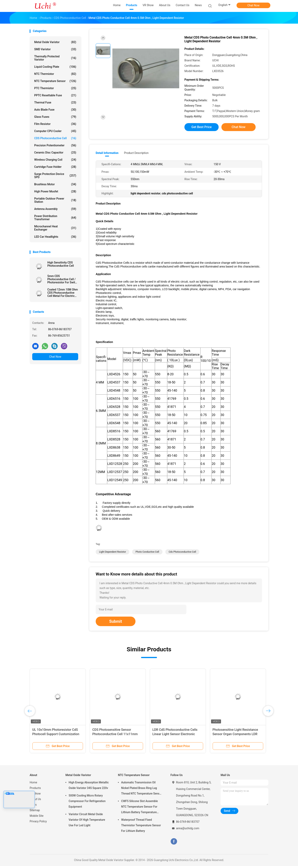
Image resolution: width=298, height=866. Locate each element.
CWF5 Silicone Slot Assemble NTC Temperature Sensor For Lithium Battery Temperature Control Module (139, 807)
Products (35, 788)
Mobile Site (37, 815)
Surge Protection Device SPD (55, 175)
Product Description (136, 152)
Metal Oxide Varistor (55, 42)
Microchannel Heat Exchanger (55, 228)
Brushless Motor (55, 184)
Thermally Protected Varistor (55, 58)
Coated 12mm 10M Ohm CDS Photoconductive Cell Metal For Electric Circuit (62, 292)
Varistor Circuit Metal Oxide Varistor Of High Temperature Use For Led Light (87, 820)
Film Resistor (55, 124)
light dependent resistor (112, 551)
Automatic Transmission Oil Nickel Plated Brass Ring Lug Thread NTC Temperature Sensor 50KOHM (141, 788)
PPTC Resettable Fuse (55, 95)
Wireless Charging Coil (55, 160)
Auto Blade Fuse (55, 110)
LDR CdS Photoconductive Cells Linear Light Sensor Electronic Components (174, 734)
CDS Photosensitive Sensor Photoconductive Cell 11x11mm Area (115, 734)
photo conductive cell (147, 551)
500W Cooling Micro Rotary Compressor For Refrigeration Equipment (87, 801)
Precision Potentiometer (55, 145)
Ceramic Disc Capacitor (55, 152)
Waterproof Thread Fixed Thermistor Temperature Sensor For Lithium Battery (141, 825)
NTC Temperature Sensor (55, 81)
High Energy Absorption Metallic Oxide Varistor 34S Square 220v (89, 785)
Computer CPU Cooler (55, 131)
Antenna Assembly (55, 209)
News (33, 804)
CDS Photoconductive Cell (55, 138)
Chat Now (253, 5)
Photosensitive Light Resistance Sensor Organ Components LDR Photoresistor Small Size (235, 734)
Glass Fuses (55, 117)
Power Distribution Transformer (55, 217)
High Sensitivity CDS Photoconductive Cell (60, 264)
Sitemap (35, 810)
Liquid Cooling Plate (55, 67)
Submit (115, 621)
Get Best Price (201, 127)
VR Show (35, 793)
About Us (35, 799)
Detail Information (107, 152)
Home (33, 782)
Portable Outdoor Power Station (55, 200)
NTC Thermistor (55, 74)
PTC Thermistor (55, 88)
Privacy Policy (38, 821)
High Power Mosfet (55, 191)
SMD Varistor (55, 49)
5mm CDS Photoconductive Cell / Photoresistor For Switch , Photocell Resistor (62, 279)
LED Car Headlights (55, 237)
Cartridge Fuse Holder (55, 167)
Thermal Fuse (55, 102)
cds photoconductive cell (182, 551)
